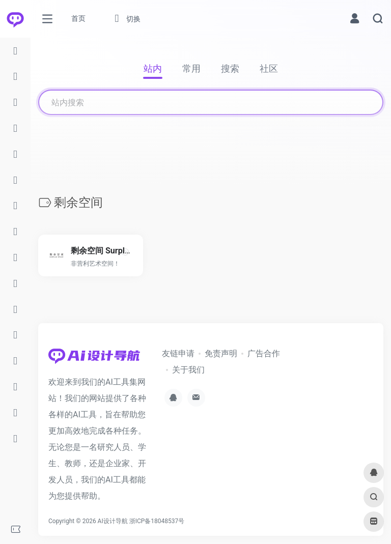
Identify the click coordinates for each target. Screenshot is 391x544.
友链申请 (178, 353)
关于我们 (188, 370)
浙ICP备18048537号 (157, 521)
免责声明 (221, 353)
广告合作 (263, 353)
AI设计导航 (113, 521)
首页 (78, 18)
